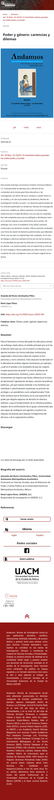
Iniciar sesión (19, 519)
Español (39, 535)
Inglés (14, 535)
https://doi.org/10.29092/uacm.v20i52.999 (25, 314)
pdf (14, 127)
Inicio (5, 14)
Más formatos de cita (12, 286)
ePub (39, 127)
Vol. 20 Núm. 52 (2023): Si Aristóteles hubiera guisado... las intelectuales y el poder (26, 18)
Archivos (14, 14)
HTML (26, 127)
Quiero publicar (19, 559)
